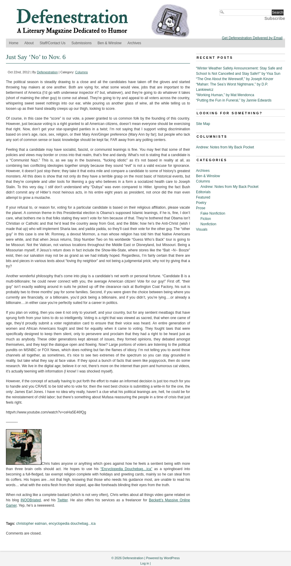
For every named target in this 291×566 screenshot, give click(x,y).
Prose (200, 208)
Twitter (62, 500)
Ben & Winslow (110, 43)
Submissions (82, 43)
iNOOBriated (30, 500)
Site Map (203, 124)
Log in (144, 563)
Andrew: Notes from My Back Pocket (225, 147)
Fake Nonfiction (212, 213)
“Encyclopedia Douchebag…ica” (126, 469)
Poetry (201, 203)
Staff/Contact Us (52, 43)
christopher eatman (31, 523)
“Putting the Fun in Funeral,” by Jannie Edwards (233, 100)
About (29, 43)
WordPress (172, 558)
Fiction (205, 219)
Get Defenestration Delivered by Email (252, 38)
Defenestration (47, 72)
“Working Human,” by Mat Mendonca (225, 95)
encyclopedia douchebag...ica (72, 523)
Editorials (203, 192)
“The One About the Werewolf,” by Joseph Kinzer (234, 79)
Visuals (201, 229)
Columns (81, 72)
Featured (203, 197)
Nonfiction (208, 224)
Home (13, 43)
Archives (134, 43)
